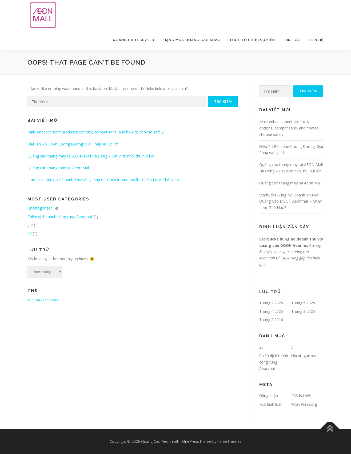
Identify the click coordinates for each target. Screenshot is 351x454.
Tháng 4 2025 (271, 311)
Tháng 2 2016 (271, 319)
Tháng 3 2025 (303, 311)
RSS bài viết (301, 395)
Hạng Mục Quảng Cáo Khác (191, 40)
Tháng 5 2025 (303, 302)
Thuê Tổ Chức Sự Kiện (252, 40)
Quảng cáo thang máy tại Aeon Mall (58, 167)
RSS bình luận (270, 404)
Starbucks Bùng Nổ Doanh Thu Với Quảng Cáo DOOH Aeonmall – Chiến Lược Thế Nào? (103, 179)
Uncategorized (40, 208)
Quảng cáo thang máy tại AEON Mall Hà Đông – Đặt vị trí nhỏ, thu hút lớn (90, 156)
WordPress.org (304, 404)
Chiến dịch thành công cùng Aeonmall (60, 216)
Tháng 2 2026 (271, 302)
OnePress (190, 441)
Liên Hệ (316, 40)
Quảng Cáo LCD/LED (133, 40)
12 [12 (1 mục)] (29, 300)
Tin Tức (292, 40)
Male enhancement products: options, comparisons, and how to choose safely (95, 132)
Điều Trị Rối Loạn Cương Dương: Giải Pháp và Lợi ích (72, 144)
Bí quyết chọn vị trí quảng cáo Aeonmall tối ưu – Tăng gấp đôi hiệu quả (289, 258)
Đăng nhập (268, 395)
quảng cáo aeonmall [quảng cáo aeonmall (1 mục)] (46, 300)
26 (29, 233)
